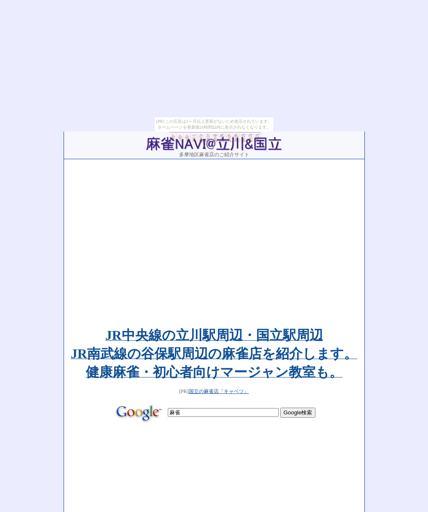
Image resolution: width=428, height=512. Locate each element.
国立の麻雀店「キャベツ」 (219, 302)
